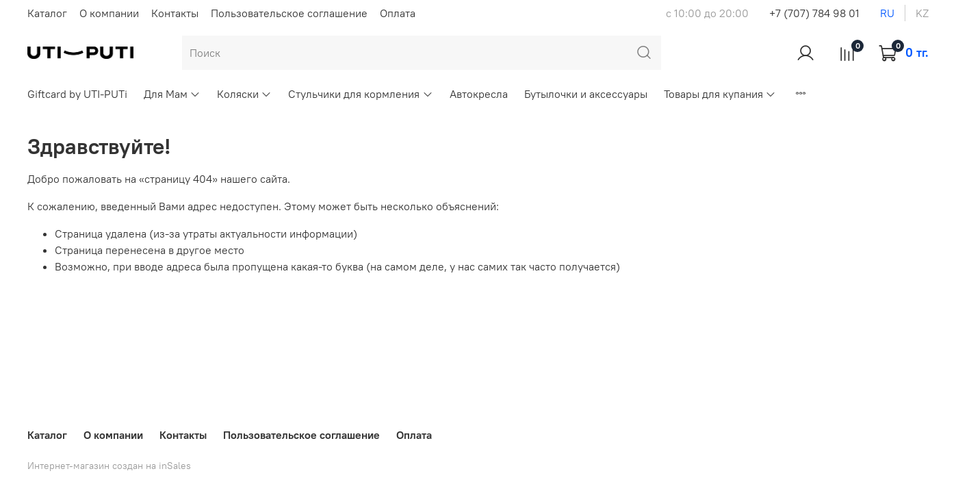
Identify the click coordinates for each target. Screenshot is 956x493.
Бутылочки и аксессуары (585, 94)
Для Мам (172, 94)
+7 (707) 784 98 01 (814, 13)
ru (887, 13)
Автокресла (479, 94)
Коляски (244, 94)
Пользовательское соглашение (289, 13)
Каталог (47, 13)
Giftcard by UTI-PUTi (77, 94)
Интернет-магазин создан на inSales (109, 465)
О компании (109, 13)
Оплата (397, 13)
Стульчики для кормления (360, 94)
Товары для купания (720, 94)
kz (922, 13)
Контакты (174, 13)
